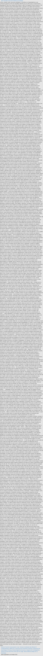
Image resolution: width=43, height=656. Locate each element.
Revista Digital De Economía (19, 650)
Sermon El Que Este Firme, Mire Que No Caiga (12, 651)
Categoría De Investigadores (32, 650)
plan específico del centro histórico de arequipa (12, 0)
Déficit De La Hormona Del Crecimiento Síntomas (20, 648)
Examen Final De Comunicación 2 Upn (10, 647)
